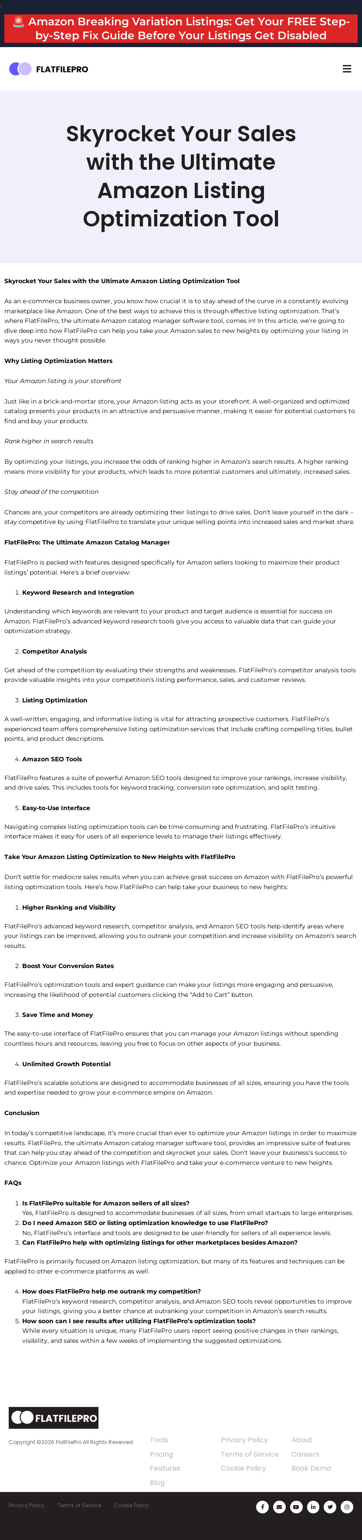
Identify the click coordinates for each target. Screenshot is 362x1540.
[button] (346, 69)
